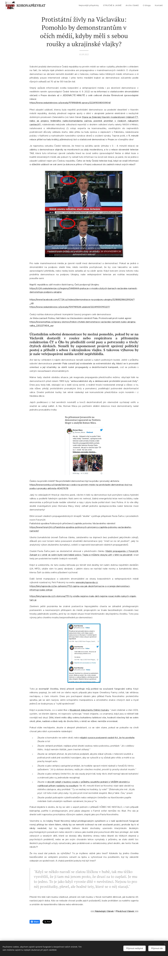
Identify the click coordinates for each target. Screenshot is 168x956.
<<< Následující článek (102, 911)
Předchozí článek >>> (127, 911)
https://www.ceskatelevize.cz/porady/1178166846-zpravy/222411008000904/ (70, 102)
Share (35, 922)
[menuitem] (91, 5)
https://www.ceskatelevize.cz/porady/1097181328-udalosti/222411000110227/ (70, 306)
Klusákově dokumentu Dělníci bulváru (89, 709)
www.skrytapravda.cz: (87, 582)
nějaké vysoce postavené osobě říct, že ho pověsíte (107, 737)
